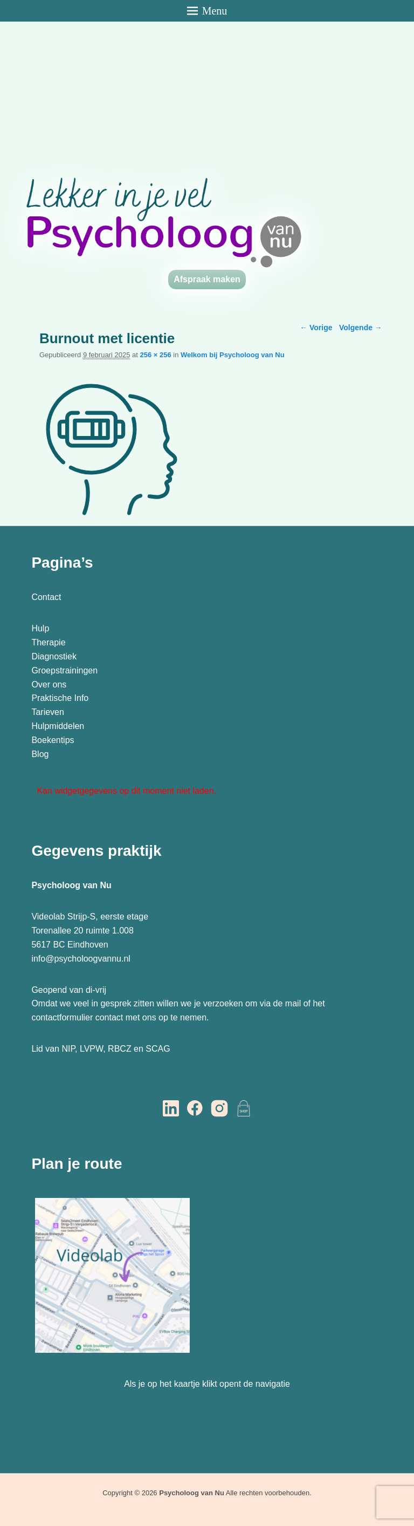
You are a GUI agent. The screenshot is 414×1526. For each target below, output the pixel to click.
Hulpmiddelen (57, 726)
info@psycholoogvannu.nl (80, 958)
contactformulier (62, 1017)
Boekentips (52, 740)
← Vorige (316, 327)
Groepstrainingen (64, 670)
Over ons (48, 684)
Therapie (48, 642)
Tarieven (47, 712)
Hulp (41, 628)
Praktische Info (59, 698)
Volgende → (360, 327)
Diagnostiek (54, 656)
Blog (41, 754)
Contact (46, 597)
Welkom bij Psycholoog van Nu (233, 355)
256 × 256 (155, 355)
